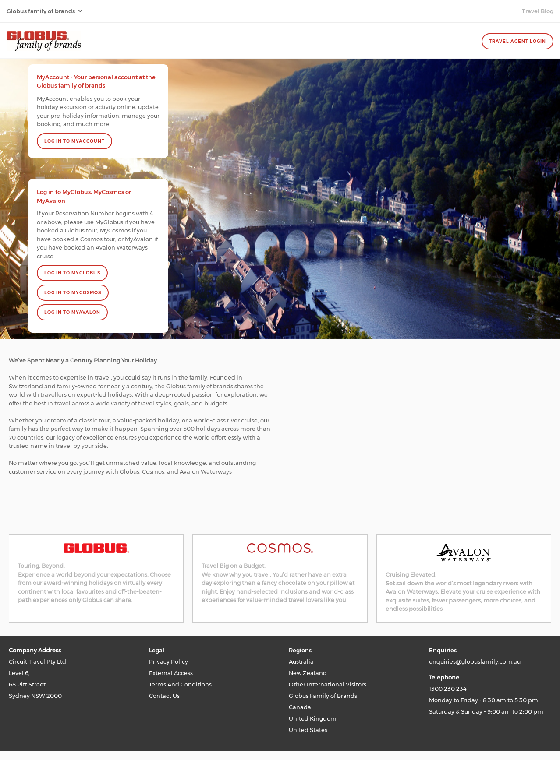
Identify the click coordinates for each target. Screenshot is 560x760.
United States (308, 729)
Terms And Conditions (180, 684)
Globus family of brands (41, 10)
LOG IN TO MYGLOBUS (72, 273)
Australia (301, 661)
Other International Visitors (327, 684)
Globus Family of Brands (323, 695)
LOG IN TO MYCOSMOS (72, 293)
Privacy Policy (168, 661)
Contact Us (164, 695)
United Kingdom (313, 718)
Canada (300, 707)
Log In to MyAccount (74, 141)
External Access (171, 672)
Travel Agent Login (517, 41)
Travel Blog (537, 10)
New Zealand (308, 672)
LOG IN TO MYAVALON (72, 312)
